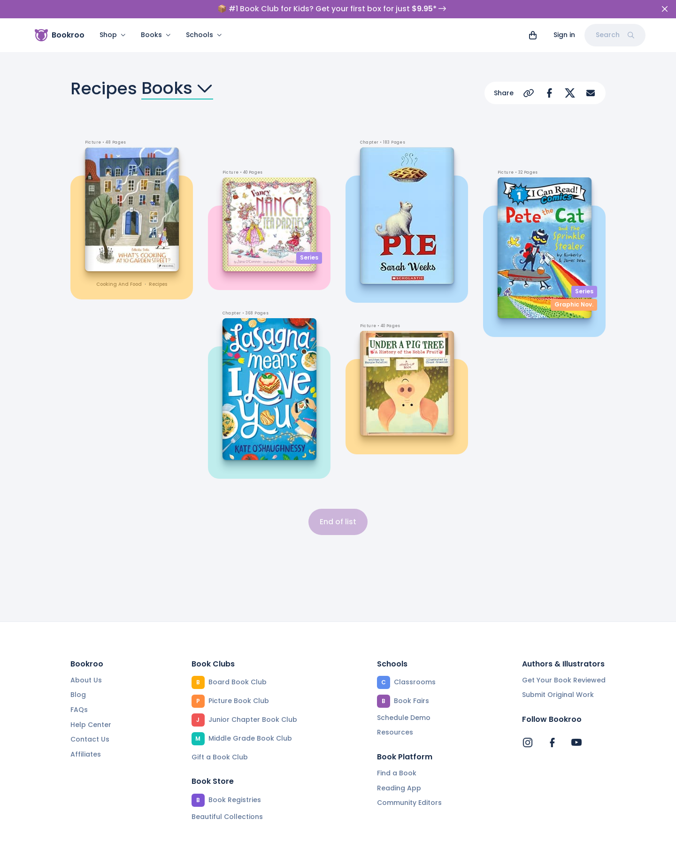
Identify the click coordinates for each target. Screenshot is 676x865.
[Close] (664, 8)
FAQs (79, 709)
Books (156, 34)
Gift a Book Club (220, 757)
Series (309, 257)
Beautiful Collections (227, 816)
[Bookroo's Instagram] (527, 742)
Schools (204, 34)
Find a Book (396, 773)
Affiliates (85, 754)
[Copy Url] (528, 93)
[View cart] (533, 35)
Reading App (399, 788)
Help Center (90, 724)
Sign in (564, 34)
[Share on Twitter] (570, 93)
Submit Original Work (558, 694)
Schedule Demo (403, 717)
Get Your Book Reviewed (564, 680)
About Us (86, 680)
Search (615, 34)
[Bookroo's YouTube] (576, 742)
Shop (113, 34)
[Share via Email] (590, 93)
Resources (395, 732)
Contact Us (89, 739)
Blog (78, 694)
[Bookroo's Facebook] (552, 742)
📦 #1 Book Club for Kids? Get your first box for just (331, 9)
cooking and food (119, 284)
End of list (338, 521)
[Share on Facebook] (549, 93)
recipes (158, 284)
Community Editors (409, 802)
